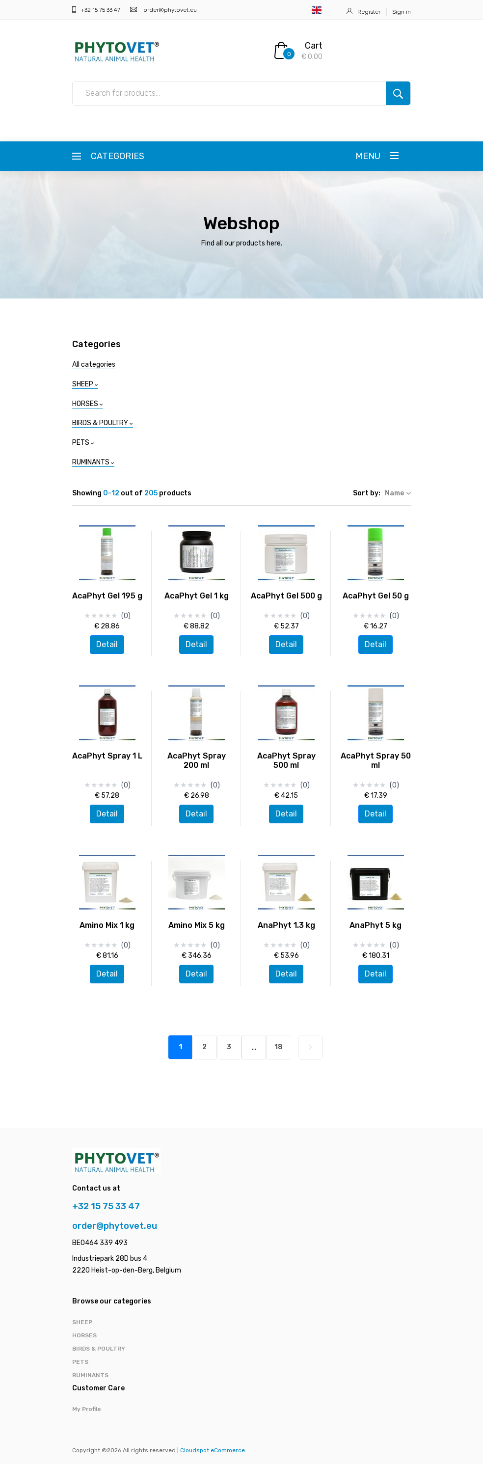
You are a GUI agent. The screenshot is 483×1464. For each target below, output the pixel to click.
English (317, 10)
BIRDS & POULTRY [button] (102, 423)
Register (368, 11)
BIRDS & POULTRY (98, 1348)
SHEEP (82, 1322)
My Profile (86, 1409)
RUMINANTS (90, 1375)
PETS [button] (83, 442)
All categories (93, 364)
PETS (80, 1361)
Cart (313, 45)
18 (278, 1047)
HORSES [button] (87, 404)
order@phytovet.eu (169, 9)
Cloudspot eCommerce (212, 1450)
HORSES (84, 1335)
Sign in (401, 11)
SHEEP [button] (85, 384)
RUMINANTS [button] (93, 462)
